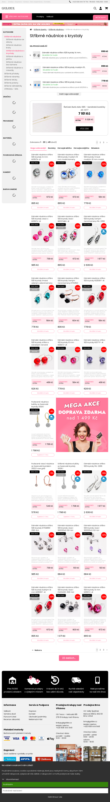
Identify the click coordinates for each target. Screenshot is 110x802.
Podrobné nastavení (12, 790)
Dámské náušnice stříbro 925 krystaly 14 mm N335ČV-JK (94, 588)
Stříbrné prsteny (11, 83)
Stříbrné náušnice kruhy (13, 46)
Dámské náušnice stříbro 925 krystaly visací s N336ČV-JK (42, 218)
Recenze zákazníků (12, 718)
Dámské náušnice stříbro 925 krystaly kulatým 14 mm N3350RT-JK (42, 588)
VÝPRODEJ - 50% (11, 89)
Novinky (51, 148)
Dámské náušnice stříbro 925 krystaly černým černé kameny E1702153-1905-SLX (68, 281)
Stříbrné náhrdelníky (13, 86)
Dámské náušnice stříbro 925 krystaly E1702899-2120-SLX (42, 526)
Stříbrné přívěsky (11, 73)
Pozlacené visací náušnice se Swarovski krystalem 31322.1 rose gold (43, 465)
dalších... (69, 656)
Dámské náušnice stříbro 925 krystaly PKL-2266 (94, 464)
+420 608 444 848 (91, 725)
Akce (3, 2)
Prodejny (40, 16)
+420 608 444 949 (64, 726)
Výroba (25, 2)
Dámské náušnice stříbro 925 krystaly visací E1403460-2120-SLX (68, 588)
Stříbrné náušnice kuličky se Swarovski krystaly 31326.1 (68, 465)
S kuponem (96, 56)
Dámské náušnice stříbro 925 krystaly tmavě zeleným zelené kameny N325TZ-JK (42, 281)
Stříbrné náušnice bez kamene (13, 63)
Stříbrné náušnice (12, 36)
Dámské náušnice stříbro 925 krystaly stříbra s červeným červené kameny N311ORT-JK (42, 343)
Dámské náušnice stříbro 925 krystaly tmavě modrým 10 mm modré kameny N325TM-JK (94, 158)
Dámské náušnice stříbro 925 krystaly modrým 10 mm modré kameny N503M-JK (68, 158)
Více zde (84, 128)
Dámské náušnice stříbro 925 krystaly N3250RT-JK (94, 279)
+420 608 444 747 (77, 2)
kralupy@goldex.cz (64, 721)
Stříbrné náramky (12, 76)
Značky (10, 2)
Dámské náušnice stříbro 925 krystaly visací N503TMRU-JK (68, 218)
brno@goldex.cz (90, 720)
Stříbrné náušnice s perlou (14, 57)
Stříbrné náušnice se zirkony (15, 40)
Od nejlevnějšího (81, 148)
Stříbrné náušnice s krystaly (15, 52)
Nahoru (37, 649)
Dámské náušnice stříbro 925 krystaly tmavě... (62, 82)
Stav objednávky (36, 2)
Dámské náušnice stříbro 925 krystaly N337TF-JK (94, 340)
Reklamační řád (35, 718)
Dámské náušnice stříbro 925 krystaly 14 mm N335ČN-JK (42, 156)
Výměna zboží (10, 712)
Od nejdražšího (64, 148)
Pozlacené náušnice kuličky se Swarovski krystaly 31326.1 (40, 403)
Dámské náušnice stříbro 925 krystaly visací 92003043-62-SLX (94, 526)
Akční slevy (100, 17)
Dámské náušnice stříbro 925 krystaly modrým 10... (64, 67)
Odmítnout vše (55, 797)
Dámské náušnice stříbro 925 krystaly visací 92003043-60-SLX (68, 526)
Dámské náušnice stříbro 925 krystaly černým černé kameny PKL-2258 (94, 218)
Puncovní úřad (10, 715)
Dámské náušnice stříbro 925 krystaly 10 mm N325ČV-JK (68, 341)
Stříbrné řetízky (10, 80)
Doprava (18, 2)
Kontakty (47, 2)
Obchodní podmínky (38, 715)
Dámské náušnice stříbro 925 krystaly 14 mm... (62, 52)
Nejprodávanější (38, 148)
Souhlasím (8, 784)
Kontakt (32, 712)
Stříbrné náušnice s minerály (14, 69)
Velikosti (49, 16)
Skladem (95, 148)
